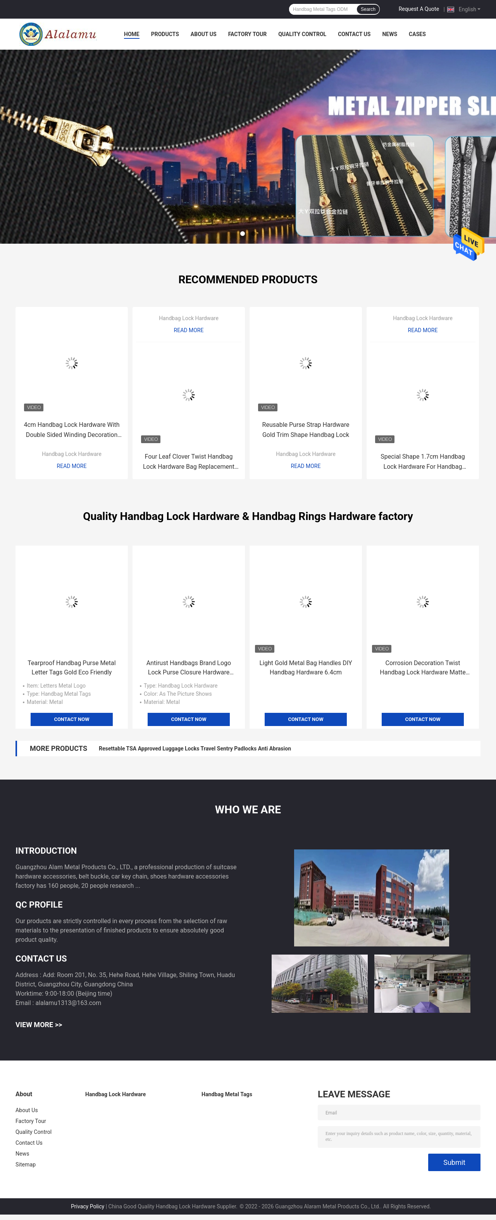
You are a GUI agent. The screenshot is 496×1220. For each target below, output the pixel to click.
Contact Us (354, 34)
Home (132, 34)
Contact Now (71, 719)
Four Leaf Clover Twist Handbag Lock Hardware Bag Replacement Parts (188, 462)
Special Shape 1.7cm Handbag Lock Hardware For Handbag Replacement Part (423, 462)
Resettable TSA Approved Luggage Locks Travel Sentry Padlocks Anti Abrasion (195, 748)
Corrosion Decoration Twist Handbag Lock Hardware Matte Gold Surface (422, 668)
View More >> (39, 1025)
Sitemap (26, 1164)
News (389, 34)
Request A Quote (419, 9)
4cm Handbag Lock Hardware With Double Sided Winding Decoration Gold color (71, 430)
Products (165, 34)
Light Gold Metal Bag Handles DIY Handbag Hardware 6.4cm (305, 667)
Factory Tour (247, 34)
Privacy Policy (87, 1206)
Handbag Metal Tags (227, 1094)
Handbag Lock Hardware (72, 454)
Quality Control (302, 34)
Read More (72, 466)
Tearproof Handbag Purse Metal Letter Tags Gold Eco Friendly (71, 667)
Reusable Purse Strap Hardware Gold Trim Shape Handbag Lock (306, 429)
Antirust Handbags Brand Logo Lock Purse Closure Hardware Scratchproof (188, 668)
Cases (417, 34)
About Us (204, 34)
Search (368, 9)
